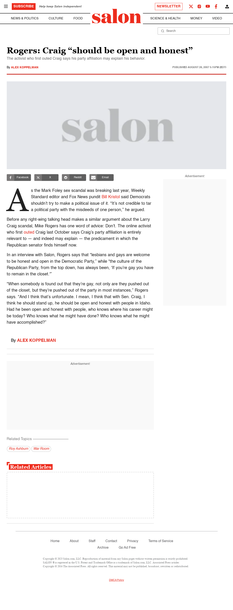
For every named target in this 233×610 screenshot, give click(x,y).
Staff (92, 541)
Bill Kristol (112, 197)
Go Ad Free (127, 547)
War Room (41, 449)
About (74, 541)
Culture (56, 18)
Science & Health (165, 18)
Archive (103, 547)
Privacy (132, 541)
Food (78, 18)
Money (196, 18)
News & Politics (25, 18)
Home (55, 541)
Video (217, 18)
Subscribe (23, 6)
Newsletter (169, 6)
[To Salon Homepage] (116, 16)
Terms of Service (160, 541)
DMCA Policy (116, 580)
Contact (111, 541)
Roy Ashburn (18, 449)
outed (29, 232)
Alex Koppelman (24, 67)
